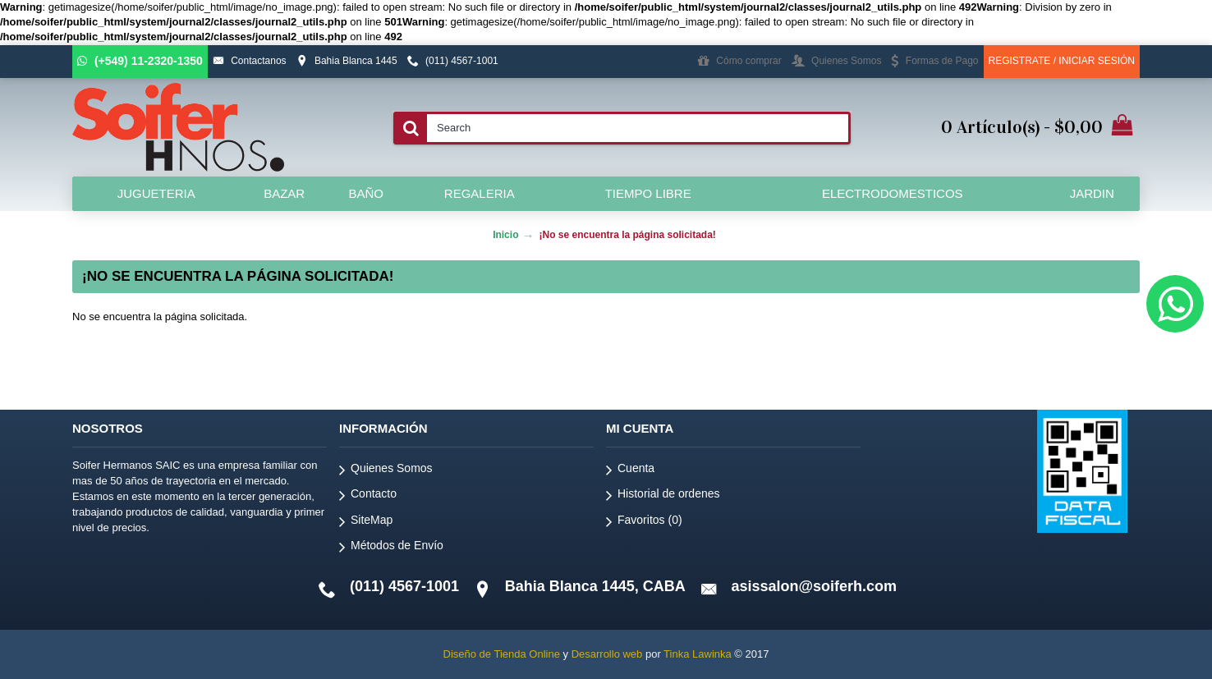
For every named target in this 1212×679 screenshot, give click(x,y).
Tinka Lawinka (697, 654)
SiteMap (366, 522)
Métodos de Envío (391, 548)
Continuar (1086, 366)
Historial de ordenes (663, 496)
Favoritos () (644, 522)
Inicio (505, 235)
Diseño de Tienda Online (501, 654)
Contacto (368, 496)
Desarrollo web (607, 654)
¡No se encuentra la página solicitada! (627, 235)
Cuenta (630, 470)
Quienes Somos (386, 470)
